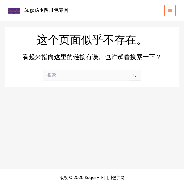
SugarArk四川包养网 (46, 10)
